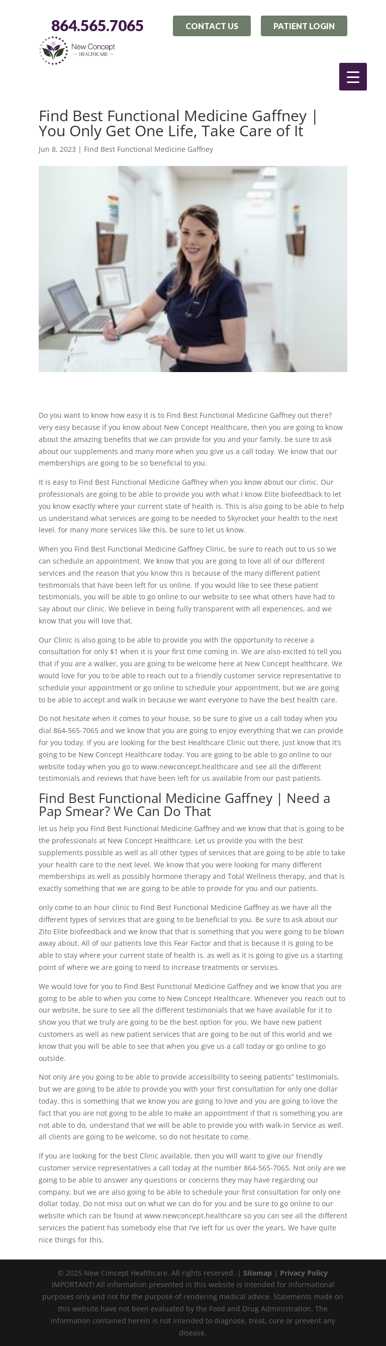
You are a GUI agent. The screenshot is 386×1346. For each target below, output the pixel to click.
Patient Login (304, 26)
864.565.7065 (97, 26)
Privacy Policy (304, 1273)
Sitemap (257, 1273)
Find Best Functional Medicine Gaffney (148, 149)
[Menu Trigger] (353, 77)
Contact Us (211, 26)
